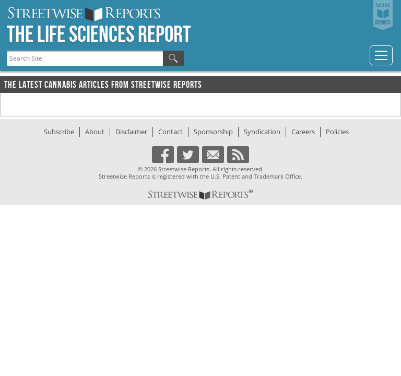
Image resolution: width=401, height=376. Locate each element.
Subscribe (59, 131)
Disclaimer (131, 131)
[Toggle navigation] (381, 55)
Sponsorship (213, 131)
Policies (337, 131)
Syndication (262, 131)
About (94, 131)
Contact (170, 131)
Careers (303, 131)
